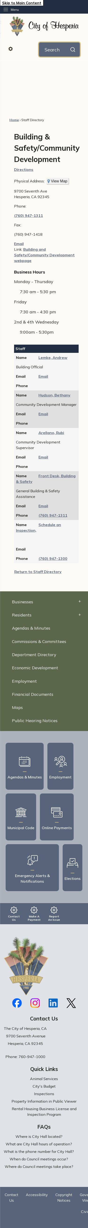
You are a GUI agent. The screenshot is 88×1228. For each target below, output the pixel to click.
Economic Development (35, 667)
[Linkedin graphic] (53, 1003)
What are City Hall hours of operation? (39, 1144)
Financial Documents (32, 694)
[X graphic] (71, 1003)
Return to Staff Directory (37, 571)
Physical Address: (29, 181)
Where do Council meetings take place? (39, 1166)
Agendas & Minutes (31, 628)
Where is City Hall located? (38, 1136)
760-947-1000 (32, 1056)
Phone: (20, 206)
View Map (59, 181)
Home (14, 120)
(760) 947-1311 (28, 215)
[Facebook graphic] (17, 1003)
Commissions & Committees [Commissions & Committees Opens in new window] (39, 641)
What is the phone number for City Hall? (39, 1151)
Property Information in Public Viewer (44, 1101)
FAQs (44, 1127)
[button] (23, 48)
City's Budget (44, 1086)
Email (19, 243)
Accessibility (37, 1194)
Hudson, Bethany (54, 395)
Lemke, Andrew (52, 357)
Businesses (22, 601)
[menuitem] (44, 601)
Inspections (44, 1093)
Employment (24, 681)
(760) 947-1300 (52, 558)
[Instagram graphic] (35, 1003)
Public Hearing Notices (34, 720)
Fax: (17, 225)
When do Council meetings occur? (39, 1159)
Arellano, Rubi (51, 432)
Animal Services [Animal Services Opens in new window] (44, 1078)
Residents (21, 614)
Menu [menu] (15, 10)
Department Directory (34, 654)
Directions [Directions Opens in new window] (23, 169)
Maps (17, 707)
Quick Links (44, 1069)
